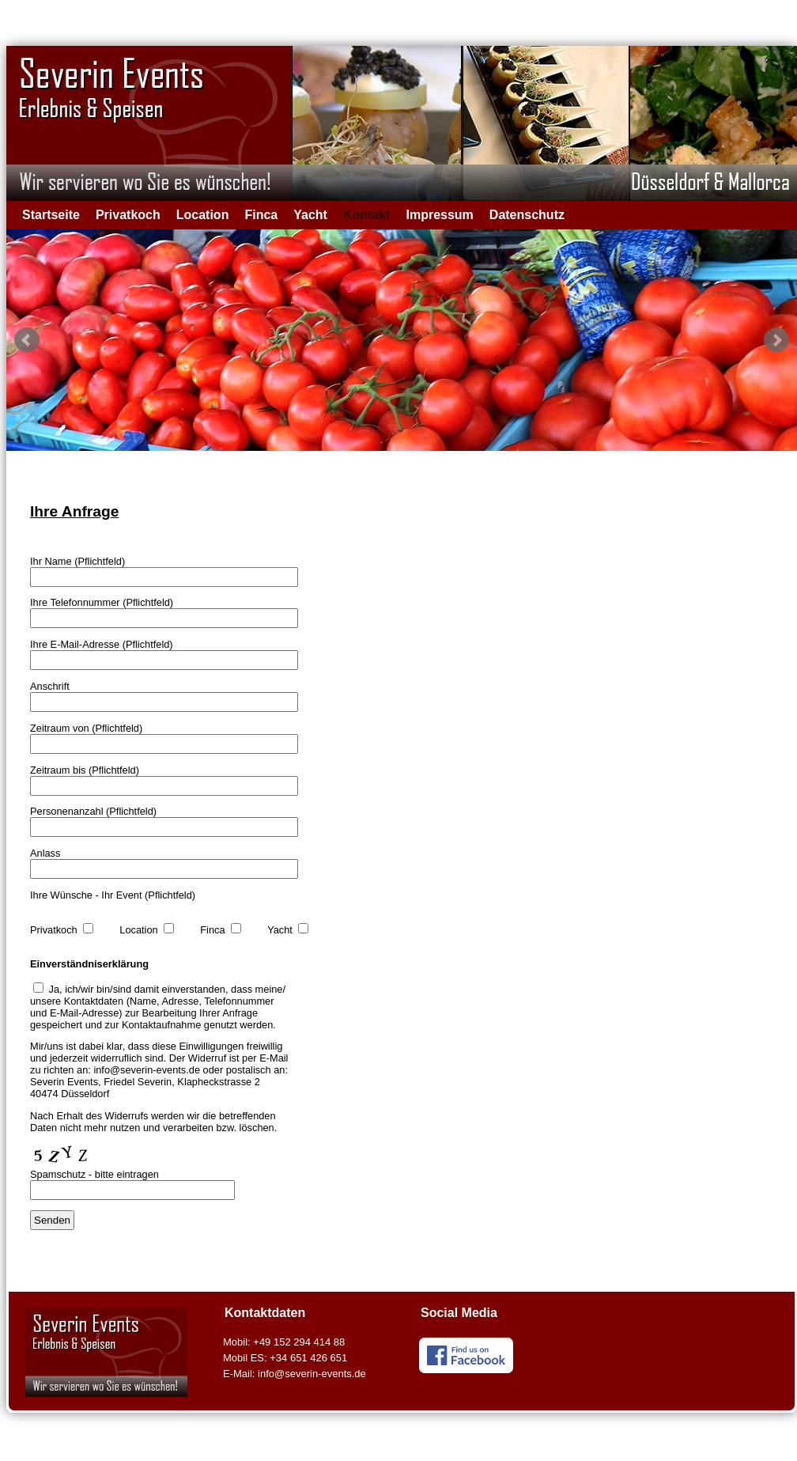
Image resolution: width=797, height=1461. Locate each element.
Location (202, 214)
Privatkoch (128, 214)
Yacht (310, 214)
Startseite (51, 214)
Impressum (439, 214)
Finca (261, 214)
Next (776, 340)
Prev (27, 340)
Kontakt (367, 214)
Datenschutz (527, 214)
